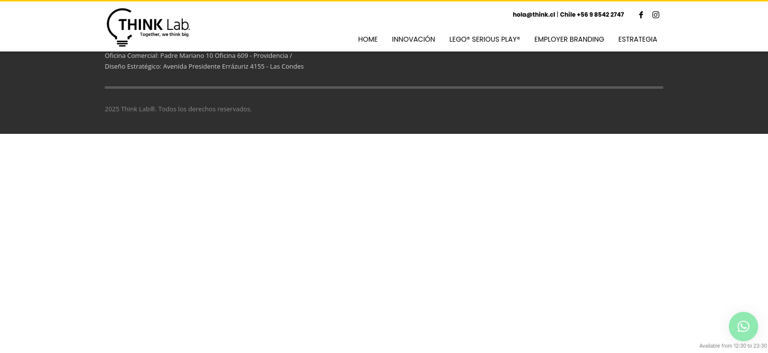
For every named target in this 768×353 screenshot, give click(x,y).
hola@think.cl (534, 14)
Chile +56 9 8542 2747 (592, 14)
